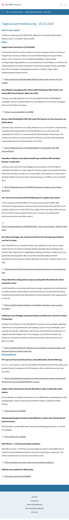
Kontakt (34, 498)
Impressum (34, 502)
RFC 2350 (34, 514)
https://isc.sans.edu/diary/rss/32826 (17, 113)
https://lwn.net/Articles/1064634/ (16, 477)
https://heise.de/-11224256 (14, 438)
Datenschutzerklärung (34, 506)
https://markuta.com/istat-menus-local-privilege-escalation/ (28, 463)
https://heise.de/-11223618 (14, 412)
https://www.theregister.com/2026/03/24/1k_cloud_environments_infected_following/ (34, 227)
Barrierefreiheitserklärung (34, 510)
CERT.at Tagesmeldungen (14, 13)
